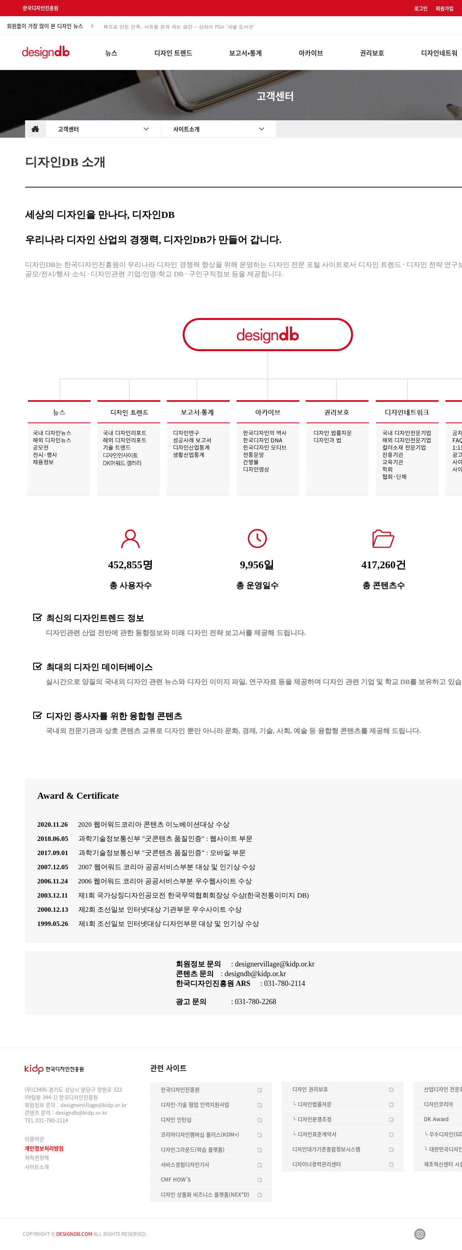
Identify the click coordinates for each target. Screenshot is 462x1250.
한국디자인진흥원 (40, 8)
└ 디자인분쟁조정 (312, 1119)
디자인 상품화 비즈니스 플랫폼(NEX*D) (205, 1194)
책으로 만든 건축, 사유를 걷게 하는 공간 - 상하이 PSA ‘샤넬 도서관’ (179, 26)
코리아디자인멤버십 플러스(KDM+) (200, 1134)
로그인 (421, 8)
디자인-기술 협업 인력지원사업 (195, 1104)
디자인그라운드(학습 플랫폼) (193, 1149)
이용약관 (34, 1139)
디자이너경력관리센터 (316, 1164)
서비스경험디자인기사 (185, 1164)
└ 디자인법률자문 (312, 1104)
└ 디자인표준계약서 (314, 1134)
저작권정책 (37, 1157)
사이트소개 (186, 129)
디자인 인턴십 (176, 1119)
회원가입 (444, 8)
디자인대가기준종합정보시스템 (326, 1149)
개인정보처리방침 (44, 1148)
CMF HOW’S (176, 1179)
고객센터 (68, 129)
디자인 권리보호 (310, 1089)
